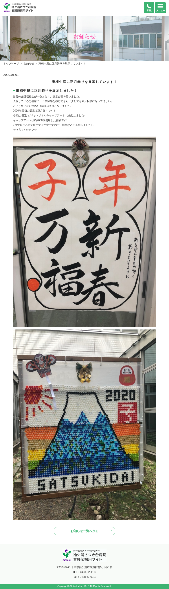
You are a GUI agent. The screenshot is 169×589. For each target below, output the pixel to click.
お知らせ (29, 63)
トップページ (11, 63)
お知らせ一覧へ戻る (84, 531)
